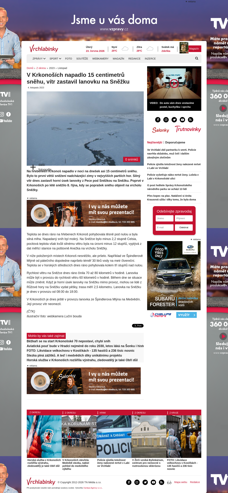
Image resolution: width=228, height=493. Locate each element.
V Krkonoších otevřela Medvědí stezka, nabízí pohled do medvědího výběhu (75, 464)
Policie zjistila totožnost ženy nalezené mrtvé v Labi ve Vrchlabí (113, 463)
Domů (30, 68)
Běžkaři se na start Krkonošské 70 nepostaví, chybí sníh (68, 341)
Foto (68, 58)
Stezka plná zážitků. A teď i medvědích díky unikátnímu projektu (74, 355)
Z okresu (41, 68)
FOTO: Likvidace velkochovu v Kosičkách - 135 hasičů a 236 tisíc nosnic (80, 350)
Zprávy (38, 58)
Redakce (134, 58)
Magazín (194, 48)
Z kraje (174, 413)
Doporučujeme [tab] (175, 142)
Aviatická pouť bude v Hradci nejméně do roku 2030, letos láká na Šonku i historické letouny (85, 346)
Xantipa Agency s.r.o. (92, 488)
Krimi (103, 413)
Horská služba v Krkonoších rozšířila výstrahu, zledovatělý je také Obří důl (82, 360)
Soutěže (82, 58)
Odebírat (183, 227)
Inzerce (150, 58)
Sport (54, 58)
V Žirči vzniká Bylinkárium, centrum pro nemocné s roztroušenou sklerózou (148, 463)
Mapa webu (180, 482)
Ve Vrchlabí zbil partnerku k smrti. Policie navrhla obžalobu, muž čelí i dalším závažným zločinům (171, 153)
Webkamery (100, 58)
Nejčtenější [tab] (154, 142)
